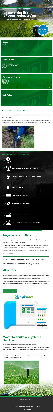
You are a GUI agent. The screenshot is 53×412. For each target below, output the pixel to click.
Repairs (17, 402)
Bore (21, 402)
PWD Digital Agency (28, 409)
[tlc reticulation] (7, 4)
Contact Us (35, 402)
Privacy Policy (38, 406)
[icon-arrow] (26, 54)
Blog (30, 402)
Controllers (26, 402)
